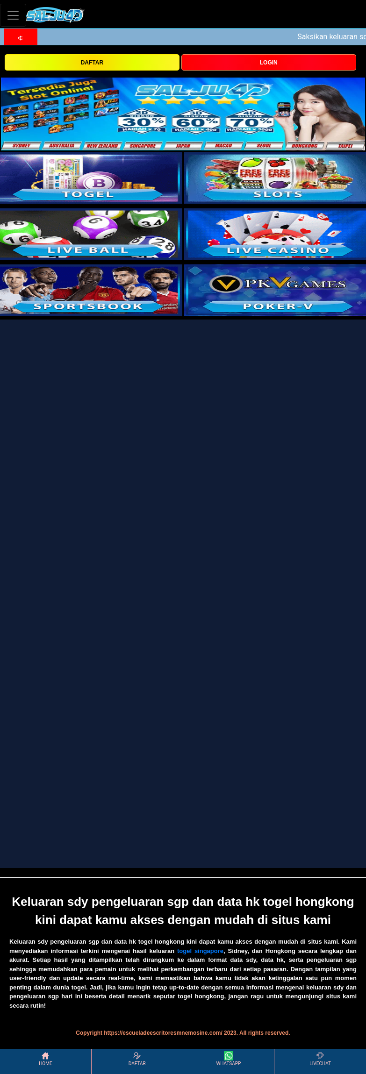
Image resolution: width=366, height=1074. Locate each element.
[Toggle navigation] (13, 15)
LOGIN (269, 62)
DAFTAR (92, 62)
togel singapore (200, 950)
